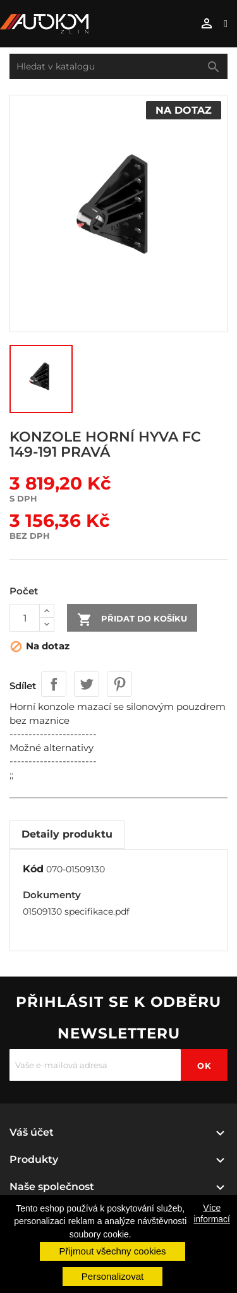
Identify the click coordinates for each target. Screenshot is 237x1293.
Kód (33, 869)
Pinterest (119, 684)
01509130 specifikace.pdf (76, 911)
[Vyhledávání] (118, 66)
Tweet (86, 684)
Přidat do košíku (132, 619)
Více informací (211, 1213)
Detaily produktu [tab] (66, 834)
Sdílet (53, 684)
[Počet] (24, 618)
